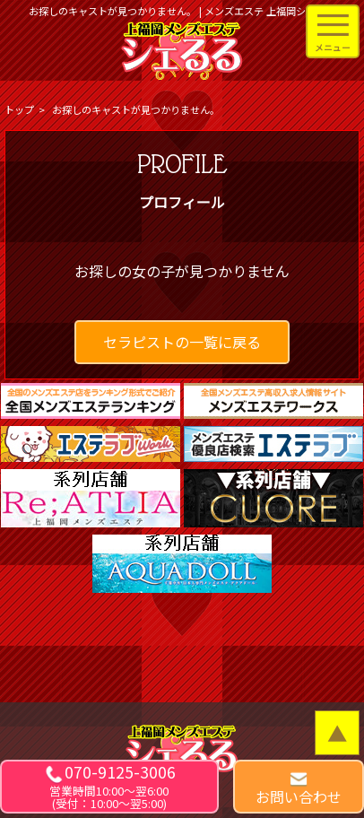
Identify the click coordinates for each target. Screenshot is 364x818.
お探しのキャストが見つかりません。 (136, 109)
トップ (19, 109)
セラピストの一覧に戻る (182, 341)
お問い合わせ (299, 796)
